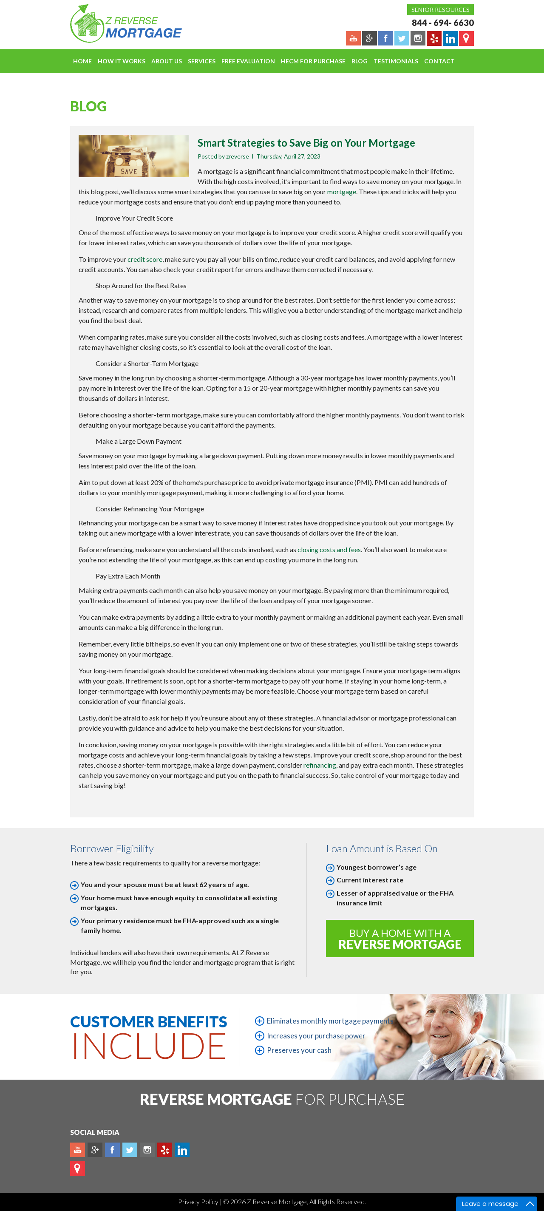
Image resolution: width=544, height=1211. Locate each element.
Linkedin (182, 1150)
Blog (359, 61)
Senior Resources (440, 9)
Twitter (129, 1150)
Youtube (77, 1150)
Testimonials (396, 61)
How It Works (121, 61)
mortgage (341, 191)
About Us (166, 61)
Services (201, 61)
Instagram (147, 1150)
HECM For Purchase (313, 61)
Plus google (95, 1150)
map (77, 1168)
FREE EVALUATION (248, 61)
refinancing (319, 765)
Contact (439, 61)
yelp (164, 1150)
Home (82, 61)
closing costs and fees (329, 549)
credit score (145, 259)
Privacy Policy (199, 1201)
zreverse (237, 156)
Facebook (112, 1150)
